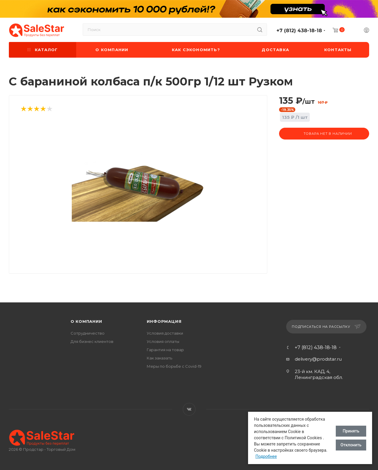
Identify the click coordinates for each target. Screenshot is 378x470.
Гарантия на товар (165, 349)
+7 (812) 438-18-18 (299, 30)
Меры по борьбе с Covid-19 (174, 366)
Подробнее (266, 456)
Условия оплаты (163, 341)
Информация (164, 321)
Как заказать (159, 358)
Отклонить (350, 445)
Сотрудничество (88, 333)
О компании (86, 321)
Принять (351, 431)
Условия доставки (165, 333)
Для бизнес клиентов (92, 341)
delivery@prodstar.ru (318, 359)
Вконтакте (189, 409)
